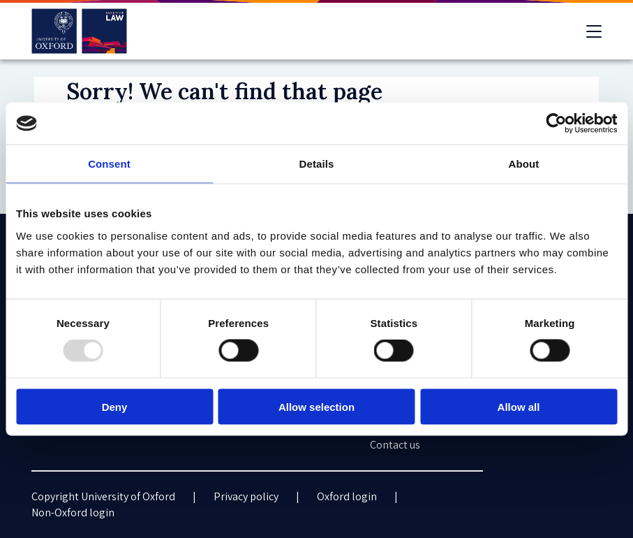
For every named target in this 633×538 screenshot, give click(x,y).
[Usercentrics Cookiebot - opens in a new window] (556, 123)
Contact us (395, 444)
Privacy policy (246, 496)
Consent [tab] (109, 164)
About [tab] (524, 164)
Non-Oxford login (72, 512)
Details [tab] (316, 164)
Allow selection (316, 406)
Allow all (519, 406)
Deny (115, 406)
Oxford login (347, 496)
